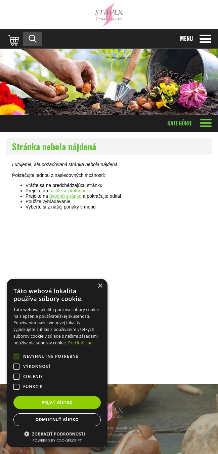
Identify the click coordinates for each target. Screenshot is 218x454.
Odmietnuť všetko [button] (57, 419)
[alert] (57, 363)
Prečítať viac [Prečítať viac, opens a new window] (80, 343)
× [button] (99, 286)
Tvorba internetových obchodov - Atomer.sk (109, 442)
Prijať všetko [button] (57, 402)
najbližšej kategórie (69, 190)
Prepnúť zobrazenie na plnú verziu (109, 427)
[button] (57, 433)
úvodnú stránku (65, 196)
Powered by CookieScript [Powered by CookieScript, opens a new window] (57, 440)
